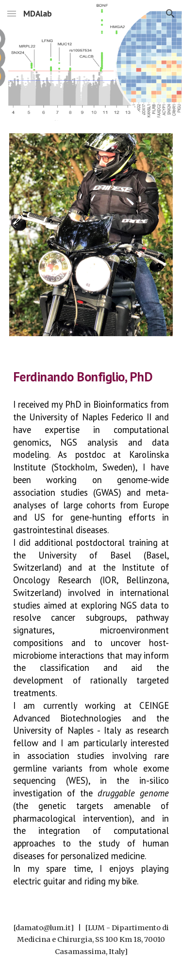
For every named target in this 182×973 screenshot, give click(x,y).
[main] (91, 376)
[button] (11, 13)
